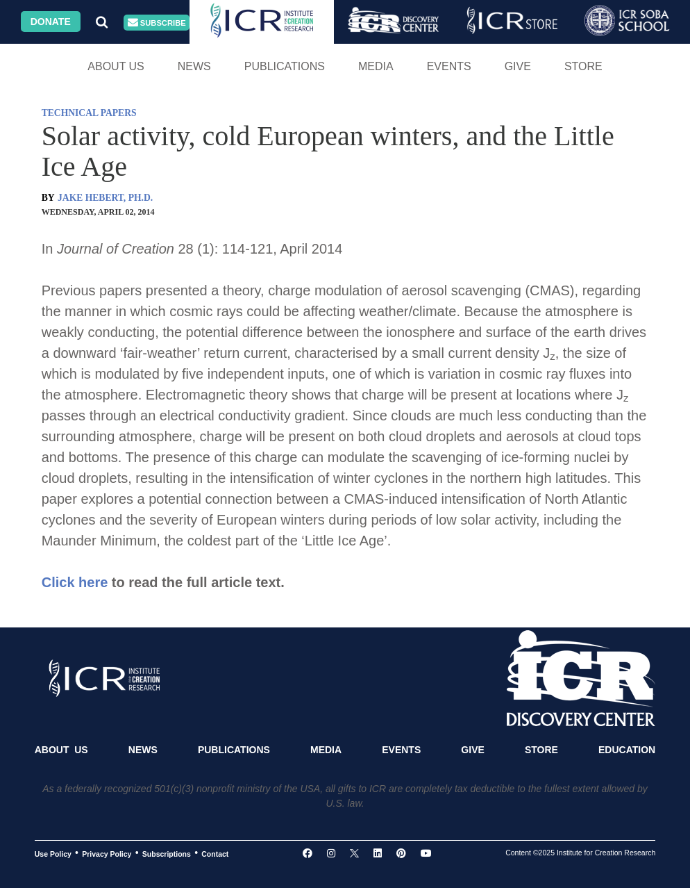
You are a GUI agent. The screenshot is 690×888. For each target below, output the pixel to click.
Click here (75, 582)
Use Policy (53, 853)
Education (626, 749)
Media (376, 66)
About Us (115, 66)
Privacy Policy (106, 853)
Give (518, 66)
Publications (284, 66)
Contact (214, 853)
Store (583, 66)
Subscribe (157, 23)
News (194, 66)
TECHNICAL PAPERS (89, 113)
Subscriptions (166, 853)
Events (449, 66)
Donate (51, 21)
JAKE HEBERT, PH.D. (105, 197)
